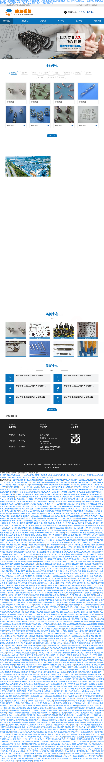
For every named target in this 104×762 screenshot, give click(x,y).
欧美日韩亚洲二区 (94, 758)
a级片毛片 (46, 528)
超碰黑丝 (17, 552)
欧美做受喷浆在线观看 (32, 492)
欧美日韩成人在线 (72, 713)
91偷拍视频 (10, 552)
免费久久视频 (17, 485)
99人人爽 (62, 554)
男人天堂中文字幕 (56, 629)
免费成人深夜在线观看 (22, 571)
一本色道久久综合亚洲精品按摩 (39, 679)
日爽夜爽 (9, 590)
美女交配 (58, 758)
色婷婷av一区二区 (67, 741)
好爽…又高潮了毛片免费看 (88, 605)
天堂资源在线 (52, 523)
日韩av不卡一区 (82, 729)
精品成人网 (35, 595)
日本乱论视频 (19, 636)
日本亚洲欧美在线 (23, 749)
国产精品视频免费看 (24, 578)
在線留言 (87, 5)
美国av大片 (67, 619)
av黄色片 (94, 641)
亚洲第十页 (47, 535)
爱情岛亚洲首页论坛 (75, 583)
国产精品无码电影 (85, 660)
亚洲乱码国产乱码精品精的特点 (18, 713)
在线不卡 (50, 504)
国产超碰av (80, 530)
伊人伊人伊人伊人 (77, 653)
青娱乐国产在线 (31, 501)
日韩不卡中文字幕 (69, 684)
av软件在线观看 (44, 516)
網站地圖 (95, 5)
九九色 (38, 758)
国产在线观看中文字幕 (69, 686)
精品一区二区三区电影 (25, 737)
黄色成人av (40, 715)
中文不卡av (78, 638)
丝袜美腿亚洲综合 (42, 686)
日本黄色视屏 (32, 554)
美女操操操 (6, 732)
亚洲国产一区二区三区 (31, 516)
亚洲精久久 (34, 717)
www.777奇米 (37, 665)
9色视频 (14, 710)
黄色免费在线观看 (86, 569)
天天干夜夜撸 (12, 528)
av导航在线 (77, 482)
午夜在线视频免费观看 (93, 662)
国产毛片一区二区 (78, 600)
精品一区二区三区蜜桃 (12, 619)
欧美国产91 (6, 710)
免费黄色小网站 (62, 578)
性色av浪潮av (57, 624)
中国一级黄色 (42, 641)
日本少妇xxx (68, 638)
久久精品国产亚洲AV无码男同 (24, 617)
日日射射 (3, 554)
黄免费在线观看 (12, 487)
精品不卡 (74, 590)
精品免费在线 (24, 569)
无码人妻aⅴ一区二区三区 (64, 633)
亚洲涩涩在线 (88, 698)
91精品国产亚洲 (64, 557)
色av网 (46, 605)
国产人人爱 (17, 674)
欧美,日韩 (43, 540)
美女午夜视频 (94, 612)
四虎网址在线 (34, 566)
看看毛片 (76, 758)
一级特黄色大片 (22, 679)
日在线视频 (38, 619)
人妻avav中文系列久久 (80, 597)
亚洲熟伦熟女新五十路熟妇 (23, 698)
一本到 (44, 513)
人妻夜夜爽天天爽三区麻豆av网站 (28, 631)
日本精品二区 (5, 530)
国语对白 (55, 557)
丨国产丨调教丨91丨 (29, 756)
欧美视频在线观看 (81, 540)
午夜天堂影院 (84, 713)
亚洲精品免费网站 (49, 756)
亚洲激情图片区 (73, 720)
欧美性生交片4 (50, 561)
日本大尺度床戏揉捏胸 (72, 559)
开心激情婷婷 (63, 542)
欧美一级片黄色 (74, 528)
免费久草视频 (69, 629)
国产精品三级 (57, 487)
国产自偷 (12, 737)
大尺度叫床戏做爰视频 (37, 549)
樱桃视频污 (16, 672)
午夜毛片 (41, 689)
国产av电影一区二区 (39, 547)
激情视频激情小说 (46, 494)
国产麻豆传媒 (26, 552)
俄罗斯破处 (26, 509)
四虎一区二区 (66, 739)
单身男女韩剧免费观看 (49, 509)
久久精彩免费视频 (68, 602)
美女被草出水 (64, 547)
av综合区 (72, 578)
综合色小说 (42, 554)
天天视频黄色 (58, 559)
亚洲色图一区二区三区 (45, 501)
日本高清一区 (43, 542)
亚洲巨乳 (51, 660)
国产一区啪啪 (51, 545)
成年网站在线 (32, 645)
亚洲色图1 (53, 665)
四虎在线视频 (41, 525)
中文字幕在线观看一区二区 (63, 609)
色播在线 (71, 722)
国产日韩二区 (66, 504)
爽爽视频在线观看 (52, 549)
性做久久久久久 (63, 571)
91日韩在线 (19, 593)
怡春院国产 (75, 485)
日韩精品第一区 (54, 710)
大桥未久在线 (64, 650)
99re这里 (77, 621)
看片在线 (19, 535)
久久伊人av (50, 585)
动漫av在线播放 (70, 643)
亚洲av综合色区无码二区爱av (88, 521)
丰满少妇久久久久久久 (43, 753)
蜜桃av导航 (94, 619)
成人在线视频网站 (34, 511)
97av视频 (13, 739)
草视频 (39, 756)
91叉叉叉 (26, 485)
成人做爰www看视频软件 (87, 686)
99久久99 (38, 725)
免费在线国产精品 (47, 758)
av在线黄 (73, 744)
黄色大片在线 (30, 638)
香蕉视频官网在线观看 (30, 523)
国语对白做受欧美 (47, 621)
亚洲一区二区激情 (72, 717)
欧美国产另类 (41, 504)
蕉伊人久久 (20, 650)
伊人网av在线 (85, 746)
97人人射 (39, 612)
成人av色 (63, 605)
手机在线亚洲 (43, 720)
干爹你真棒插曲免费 (95, 494)
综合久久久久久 (42, 614)
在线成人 (5, 737)
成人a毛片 (25, 530)
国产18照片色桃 (75, 571)
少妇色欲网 (41, 674)
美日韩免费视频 (55, 552)
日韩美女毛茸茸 (48, 581)
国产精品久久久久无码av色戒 (84, 552)
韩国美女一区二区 (47, 713)
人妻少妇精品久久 (85, 485)
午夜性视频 (79, 737)
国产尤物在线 (15, 564)
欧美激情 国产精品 (47, 511)
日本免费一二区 (66, 492)
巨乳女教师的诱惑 (87, 636)
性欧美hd (77, 612)
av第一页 (37, 698)
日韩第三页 (11, 602)
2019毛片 (41, 645)
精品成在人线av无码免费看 (91, 609)
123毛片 (81, 573)
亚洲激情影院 (9, 583)
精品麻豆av (59, 600)
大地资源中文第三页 (9, 482)
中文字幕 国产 (98, 739)
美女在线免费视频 (6, 499)
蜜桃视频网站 (70, 554)
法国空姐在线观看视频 (30, 727)
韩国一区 (75, 739)
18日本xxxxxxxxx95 (88, 691)
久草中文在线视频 (43, 593)
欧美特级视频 (65, 506)
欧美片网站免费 (86, 734)
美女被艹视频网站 (29, 525)
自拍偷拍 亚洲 (67, 758)
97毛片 (62, 549)
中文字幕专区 (17, 703)
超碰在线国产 (80, 708)
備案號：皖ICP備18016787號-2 (62, 464)
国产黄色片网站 (50, 715)
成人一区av (29, 605)
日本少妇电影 (13, 715)
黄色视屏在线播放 (23, 528)
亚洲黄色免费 (74, 710)
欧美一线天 (49, 689)
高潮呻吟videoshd (31, 741)
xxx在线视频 (79, 602)
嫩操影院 (84, 504)
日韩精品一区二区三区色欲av (29, 677)
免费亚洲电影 (10, 621)
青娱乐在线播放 (20, 725)
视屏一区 (41, 561)
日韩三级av (94, 583)
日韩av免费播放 (22, 629)
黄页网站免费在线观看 (89, 689)
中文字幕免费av (20, 497)
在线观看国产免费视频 (19, 513)
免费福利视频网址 (22, 621)
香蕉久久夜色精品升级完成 (15, 734)
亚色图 (37, 540)
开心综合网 (37, 588)
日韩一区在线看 (51, 653)
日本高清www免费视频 (76, 631)
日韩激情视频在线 (47, 588)
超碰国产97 (6, 513)
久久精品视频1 (19, 605)
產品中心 (25, 21)
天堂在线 (77, 746)
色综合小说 (11, 626)
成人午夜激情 (61, 729)
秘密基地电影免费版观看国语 (10, 509)
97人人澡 (3, 653)
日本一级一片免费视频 (33, 650)
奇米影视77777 (70, 549)
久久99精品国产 (26, 588)
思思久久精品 (12, 559)
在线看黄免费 (10, 643)
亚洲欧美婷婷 (59, 636)
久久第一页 (84, 758)
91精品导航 (92, 681)
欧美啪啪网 (67, 600)
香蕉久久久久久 (67, 552)
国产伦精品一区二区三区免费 (39, 629)
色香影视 (16, 533)
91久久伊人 (41, 653)
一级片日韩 (70, 698)
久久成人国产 (54, 605)
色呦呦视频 (8, 674)
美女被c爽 (39, 617)
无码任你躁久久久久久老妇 (16, 701)
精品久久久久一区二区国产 (50, 492)
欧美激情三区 (39, 605)
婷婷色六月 (25, 549)
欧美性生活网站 (74, 564)
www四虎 (17, 576)
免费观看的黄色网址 (17, 758)
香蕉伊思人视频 (68, 696)
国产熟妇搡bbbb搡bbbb (36, 533)
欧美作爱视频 (99, 621)
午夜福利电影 (10, 581)
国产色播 (22, 504)
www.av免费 (67, 597)
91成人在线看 (49, 600)
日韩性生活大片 (22, 739)
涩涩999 (50, 717)
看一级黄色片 (21, 655)
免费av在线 (43, 717)
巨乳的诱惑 (11, 631)
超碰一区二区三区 (32, 696)
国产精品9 (35, 494)
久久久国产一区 (44, 741)
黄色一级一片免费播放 (25, 600)
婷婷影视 (97, 698)
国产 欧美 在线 (52, 571)
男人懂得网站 (20, 665)
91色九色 (81, 701)
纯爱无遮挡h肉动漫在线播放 (73, 624)
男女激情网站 (69, 708)
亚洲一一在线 (71, 729)
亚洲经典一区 (5, 677)
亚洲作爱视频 (32, 667)
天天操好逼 (95, 501)
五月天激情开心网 (8, 657)
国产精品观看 (14, 669)
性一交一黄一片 (16, 530)
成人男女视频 (82, 513)
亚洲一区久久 (17, 557)
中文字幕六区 (81, 554)
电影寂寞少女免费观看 (93, 722)
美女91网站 (53, 720)
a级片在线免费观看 (44, 739)
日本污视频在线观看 (45, 564)
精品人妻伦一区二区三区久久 (81, 732)
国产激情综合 (89, 737)
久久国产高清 (82, 744)
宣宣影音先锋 (10, 650)
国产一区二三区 (8, 540)
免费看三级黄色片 (58, 753)
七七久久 (82, 607)
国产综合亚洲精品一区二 (60, 528)
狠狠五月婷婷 (31, 715)
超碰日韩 (61, 665)
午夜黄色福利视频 (29, 609)
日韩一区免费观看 (46, 559)
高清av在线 (53, 518)
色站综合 (39, 576)
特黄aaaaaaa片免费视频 (41, 746)
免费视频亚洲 (36, 513)
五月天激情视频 (35, 485)
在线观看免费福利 (35, 602)
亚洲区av (9, 566)
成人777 (34, 482)
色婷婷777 (72, 715)
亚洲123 (77, 696)
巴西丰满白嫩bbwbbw (13, 537)
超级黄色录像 (17, 624)
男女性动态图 (91, 669)
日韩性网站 (10, 571)
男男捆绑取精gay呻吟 (28, 674)
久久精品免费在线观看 (58, 698)
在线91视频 (43, 523)
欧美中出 (3, 713)
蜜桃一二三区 (30, 573)
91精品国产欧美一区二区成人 (63, 691)
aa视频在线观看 (44, 749)
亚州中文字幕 (85, 720)
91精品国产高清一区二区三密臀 (13, 501)
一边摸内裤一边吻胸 (90, 593)
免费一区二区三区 (64, 523)
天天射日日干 (32, 614)
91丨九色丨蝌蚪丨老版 (8, 573)
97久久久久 (73, 542)
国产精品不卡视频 (90, 665)
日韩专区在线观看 (61, 660)
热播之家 (85, 595)
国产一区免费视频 (91, 626)
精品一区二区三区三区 (48, 578)
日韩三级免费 (78, 511)
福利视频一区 (61, 525)
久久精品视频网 (85, 672)
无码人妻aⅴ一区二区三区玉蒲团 (54, 576)
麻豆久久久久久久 (20, 554)
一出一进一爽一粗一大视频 (28, 487)
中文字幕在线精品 (8, 720)
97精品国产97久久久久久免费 (46, 583)
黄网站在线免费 (62, 715)
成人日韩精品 (30, 636)
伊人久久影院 (89, 573)
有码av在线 (36, 578)
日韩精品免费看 (52, 547)
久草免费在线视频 (82, 578)
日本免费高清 (47, 624)
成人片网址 (79, 665)
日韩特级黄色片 (97, 528)
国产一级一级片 (83, 705)
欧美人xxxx (40, 573)
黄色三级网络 (76, 619)
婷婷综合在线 (51, 482)
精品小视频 (11, 689)
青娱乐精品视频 (92, 545)
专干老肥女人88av (45, 487)
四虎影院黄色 (81, 643)
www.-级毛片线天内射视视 (11, 681)
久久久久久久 (49, 633)
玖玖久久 (77, 691)
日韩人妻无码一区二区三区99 (51, 597)
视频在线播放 (51, 525)
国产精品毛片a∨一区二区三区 (51, 693)
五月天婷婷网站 (61, 681)
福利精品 (92, 597)
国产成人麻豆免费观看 (68, 662)
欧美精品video (46, 744)
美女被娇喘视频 (72, 588)
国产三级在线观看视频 (21, 566)
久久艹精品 (98, 657)
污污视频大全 (98, 497)
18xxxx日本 (56, 727)
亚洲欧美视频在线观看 (50, 485)
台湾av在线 (60, 643)
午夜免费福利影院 (20, 540)
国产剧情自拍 (10, 547)
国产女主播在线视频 (33, 693)
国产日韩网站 (66, 727)
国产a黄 (87, 523)
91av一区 (40, 633)
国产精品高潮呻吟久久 (76, 499)
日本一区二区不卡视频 (88, 564)
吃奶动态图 (18, 727)
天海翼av (5, 679)
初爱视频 (87, 511)
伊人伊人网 (18, 660)
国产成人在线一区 (49, 617)
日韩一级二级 (39, 600)
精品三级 (47, 612)
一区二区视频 (93, 729)
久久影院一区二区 (73, 576)
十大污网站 (64, 631)
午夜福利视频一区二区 (45, 722)
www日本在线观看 (70, 705)
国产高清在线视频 (23, 710)
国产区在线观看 (59, 701)
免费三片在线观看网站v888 (73, 537)
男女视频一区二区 (80, 629)
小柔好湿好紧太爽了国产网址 (66, 513)
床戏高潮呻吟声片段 (52, 645)
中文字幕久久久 (96, 715)
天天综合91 (41, 545)
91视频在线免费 (21, 581)
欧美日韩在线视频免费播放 (27, 722)
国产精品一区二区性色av (80, 557)
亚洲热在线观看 (73, 607)
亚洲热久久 (59, 621)
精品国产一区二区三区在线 (80, 480)
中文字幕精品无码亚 (77, 657)
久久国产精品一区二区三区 (47, 521)
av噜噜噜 (100, 669)
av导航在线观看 (59, 717)
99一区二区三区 (5, 624)
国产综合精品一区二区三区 (78, 645)
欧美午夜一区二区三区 (62, 689)
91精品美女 (48, 691)
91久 (29, 513)
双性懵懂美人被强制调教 (44, 636)
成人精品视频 (25, 564)
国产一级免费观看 (77, 674)
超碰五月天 (14, 511)
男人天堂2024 (86, 528)
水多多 (2, 571)
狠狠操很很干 (7, 703)
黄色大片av (66, 744)
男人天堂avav (32, 689)
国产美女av (15, 732)
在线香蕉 (74, 573)
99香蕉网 (22, 715)
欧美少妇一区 (40, 626)
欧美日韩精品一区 (33, 744)
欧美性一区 (32, 739)
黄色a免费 (98, 547)
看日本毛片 (86, 516)
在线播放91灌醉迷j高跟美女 (29, 708)
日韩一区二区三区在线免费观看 (41, 669)
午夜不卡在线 (73, 489)
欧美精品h (26, 535)
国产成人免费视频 (30, 480)
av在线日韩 (80, 581)
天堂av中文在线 (5, 672)
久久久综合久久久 (26, 746)
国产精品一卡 (25, 542)
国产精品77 (6, 607)
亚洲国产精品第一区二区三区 (86, 684)
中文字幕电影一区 (52, 626)
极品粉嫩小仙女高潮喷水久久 (46, 732)
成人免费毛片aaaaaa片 (23, 547)
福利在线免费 (12, 600)
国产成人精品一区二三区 (86, 542)
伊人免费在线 (20, 729)
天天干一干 (98, 650)
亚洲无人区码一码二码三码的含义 (58, 674)
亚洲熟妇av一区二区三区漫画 (54, 737)
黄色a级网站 (67, 487)
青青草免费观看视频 (92, 753)
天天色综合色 (98, 569)
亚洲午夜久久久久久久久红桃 (56, 648)
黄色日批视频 (35, 509)
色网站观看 (99, 710)
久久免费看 (58, 501)
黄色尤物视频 (56, 739)
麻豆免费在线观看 (64, 732)
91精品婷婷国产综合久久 (61, 725)
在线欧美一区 (98, 653)
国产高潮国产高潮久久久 (39, 710)
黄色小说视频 (12, 662)
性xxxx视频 (98, 737)
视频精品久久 (68, 621)
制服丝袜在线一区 (23, 482)
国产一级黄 (19, 492)
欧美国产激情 (33, 720)
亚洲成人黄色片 (39, 655)
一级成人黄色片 (73, 681)
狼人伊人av (63, 530)
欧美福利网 (12, 614)
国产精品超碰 (18, 480)
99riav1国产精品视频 (16, 597)
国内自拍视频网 (95, 713)
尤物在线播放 (38, 691)
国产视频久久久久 (44, 667)
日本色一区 (86, 638)
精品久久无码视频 (19, 696)
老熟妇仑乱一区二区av (59, 672)
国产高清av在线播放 (35, 581)
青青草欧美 (96, 756)
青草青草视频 (70, 737)
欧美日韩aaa (89, 657)
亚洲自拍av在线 (9, 535)
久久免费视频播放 (6, 660)
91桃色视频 (34, 660)
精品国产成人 (55, 746)
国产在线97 (45, 698)
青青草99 (63, 607)
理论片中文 (20, 753)
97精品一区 (13, 761)
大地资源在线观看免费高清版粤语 (40, 705)
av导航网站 (95, 523)
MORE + (58, 195)
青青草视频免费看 (46, 595)
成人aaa (70, 612)
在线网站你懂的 (65, 573)
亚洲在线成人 (75, 734)
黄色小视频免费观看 (25, 761)
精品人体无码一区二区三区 (80, 641)
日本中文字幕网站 (78, 751)
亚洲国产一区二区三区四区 (54, 533)
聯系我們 (97, 21)
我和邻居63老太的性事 (14, 609)
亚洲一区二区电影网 (76, 547)
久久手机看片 (43, 657)
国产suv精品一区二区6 (59, 489)
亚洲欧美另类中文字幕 (94, 492)
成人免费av (90, 667)
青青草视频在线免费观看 (65, 617)
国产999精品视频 (22, 720)
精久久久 (47, 489)
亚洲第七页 (85, 612)
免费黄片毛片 (79, 753)
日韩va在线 (10, 593)
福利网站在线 (10, 729)
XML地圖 (79, 5)
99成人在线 (34, 749)
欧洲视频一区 (24, 669)
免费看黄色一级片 (86, 576)
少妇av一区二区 (12, 645)
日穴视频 (58, 602)
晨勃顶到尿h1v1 (8, 605)
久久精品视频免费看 (7, 497)
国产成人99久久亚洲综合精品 (71, 516)
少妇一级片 (82, 509)
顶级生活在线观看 (93, 561)
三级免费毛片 (64, 703)
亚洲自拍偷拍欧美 (77, 585)
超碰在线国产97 (27, 624)
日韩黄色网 (15, 569)
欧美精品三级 (69, 665)
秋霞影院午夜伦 (59, 713)
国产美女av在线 (41, 638)
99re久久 (99, 595)
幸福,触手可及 (83, 489)
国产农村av (14, 705)
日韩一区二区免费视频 (38, 506)
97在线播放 (24, 533)
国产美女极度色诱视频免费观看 (21, 691)
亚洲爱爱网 (48, 499)
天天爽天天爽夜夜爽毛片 (64, 511)
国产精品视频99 (64, 485)
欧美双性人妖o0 (19, 561)
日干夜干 (92, 595)
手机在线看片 (63, 614)
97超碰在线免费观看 (87, 559)
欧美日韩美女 (95, 720)
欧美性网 (34, 643)
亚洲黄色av (38, 624)
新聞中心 (79, 21)
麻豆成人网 (52, 513)
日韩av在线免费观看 (59, 499)
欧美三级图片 (56, 744)
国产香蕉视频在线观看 (93, 631)
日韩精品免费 (89, 674)
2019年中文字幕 (35, 590)
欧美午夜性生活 (69, 566)
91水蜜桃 (90, 518)
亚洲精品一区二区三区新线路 (49, 607)
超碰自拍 (25, 681)
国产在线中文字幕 (74, 648)
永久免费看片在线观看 (46, 751)
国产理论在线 (89, 581)
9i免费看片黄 (34, 530)
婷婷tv (57, 662)
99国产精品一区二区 (51, 573)
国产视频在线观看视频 (47, 681)
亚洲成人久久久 (52, 554)
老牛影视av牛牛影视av (91, 703)
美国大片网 (55, 631)
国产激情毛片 (43, 497)
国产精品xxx (69, 753)
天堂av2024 (23, 705)
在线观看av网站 (61, 756)
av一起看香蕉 (47, 725)
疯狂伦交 (76, 655)
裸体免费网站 (79, 722)
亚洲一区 (26, 590)
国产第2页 (68, 669)
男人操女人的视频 (6, 698)
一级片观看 (54, 530)
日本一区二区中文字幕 (93, 585)
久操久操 (84, 633)
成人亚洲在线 (33, 681)
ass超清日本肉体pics (28, 576)
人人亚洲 (57, 504)
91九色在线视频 (21, 689)
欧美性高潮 (82, 561)
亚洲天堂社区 (44, 566)
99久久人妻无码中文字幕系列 (75, 533)
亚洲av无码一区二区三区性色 (51, 684)
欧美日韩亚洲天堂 (58, 667)
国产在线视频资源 (85, 739)
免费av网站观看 (71, 701)
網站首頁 (6, 21)
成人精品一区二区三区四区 (48, 569)
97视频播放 (66, 677)
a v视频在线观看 (36, 528)
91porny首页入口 (84, 725)
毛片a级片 (56, 494)
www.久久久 (4, 761)
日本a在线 (83, 681)
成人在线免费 (91, 554)
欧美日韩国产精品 (8, 693)
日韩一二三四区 (13, 708)
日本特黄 (71, 749)
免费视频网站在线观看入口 (60, 535)
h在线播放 (25, 660)
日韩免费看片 (63, 720)
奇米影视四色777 (10, 749)
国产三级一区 (29, 753)
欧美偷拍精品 (75, 677)
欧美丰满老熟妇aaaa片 (8, 655)
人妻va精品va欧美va (29, 557)
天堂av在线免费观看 (7, 494)
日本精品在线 (17, 590)
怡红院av (88, 506)
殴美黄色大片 (55, 749)
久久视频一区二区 (6, 741)
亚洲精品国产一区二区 (54, 655)
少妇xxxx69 (78, 593)
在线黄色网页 (35, 713)
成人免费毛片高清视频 (73, 595)
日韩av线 (5, 746)
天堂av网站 (75, 569)
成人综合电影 (7, 696)
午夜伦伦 (34, 542)
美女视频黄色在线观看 (25, 662)
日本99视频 (79, 698)
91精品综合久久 (57, 679)
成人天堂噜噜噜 (19, 499)
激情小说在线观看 (85, 679)
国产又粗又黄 (7, 533)
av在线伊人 (60, 708)
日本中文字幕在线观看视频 (52, 619)
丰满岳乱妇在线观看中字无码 (78, 614)
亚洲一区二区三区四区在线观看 (51, 696)
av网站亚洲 (47, 672)
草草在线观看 (93, 504)
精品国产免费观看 (66, 746)
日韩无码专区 (21, 614)
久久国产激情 (53, 542)
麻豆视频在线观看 (56, 593)
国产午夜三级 (45, 631)
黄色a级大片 (55, 516)
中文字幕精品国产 (13, 588)
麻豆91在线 (26, 489)
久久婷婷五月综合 (28, 686)
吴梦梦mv (10, 725)
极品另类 (93, 549)
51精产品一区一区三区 (15, 595)
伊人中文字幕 (24, 648)
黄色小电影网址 (98, 506)
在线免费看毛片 (48, 602)
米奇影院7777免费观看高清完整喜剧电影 (21, 653)
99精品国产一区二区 (70, 679)
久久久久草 (95, 516)
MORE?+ (52, 135)
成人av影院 (59, 537)
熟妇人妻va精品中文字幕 (40, 552)
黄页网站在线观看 (27, 537)
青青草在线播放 (58, 705)
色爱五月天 (98, 518)
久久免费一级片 (64, 734)
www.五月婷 (82, 590)
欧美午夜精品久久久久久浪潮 (48, 703)
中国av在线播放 (36, 535)
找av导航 (87, 693)
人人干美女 (64, 645)
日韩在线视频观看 (85, 588)
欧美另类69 (41, 482)
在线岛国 (28, 665)
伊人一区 (55, 734)
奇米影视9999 (86, 571)
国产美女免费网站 (13, 633)
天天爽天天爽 (13, 504)
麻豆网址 (31, 540)
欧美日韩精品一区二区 (37, 648)
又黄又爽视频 (89, 547)
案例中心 (61, 21)
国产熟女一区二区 (52, 506)
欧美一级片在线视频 (23, 643)
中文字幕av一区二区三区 (11, 641)
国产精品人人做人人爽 (63, 751)
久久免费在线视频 (32, 559)
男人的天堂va (46, 734)
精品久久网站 (68, 593)
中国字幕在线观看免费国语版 (91, 696)
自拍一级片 (98, 636)
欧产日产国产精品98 (17, 638)
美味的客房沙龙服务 (93, 607)
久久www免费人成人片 (45, 609)
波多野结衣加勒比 (86, 621)
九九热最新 (98, 576)
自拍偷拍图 (21, 559)
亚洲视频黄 (53, 614)
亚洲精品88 (89, 653)
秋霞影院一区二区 (54, 540)
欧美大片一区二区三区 (72, 636)
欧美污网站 (93, 727)
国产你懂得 (10, 492)
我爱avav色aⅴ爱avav (11, 506)
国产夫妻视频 (24, 506)
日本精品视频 (32, 545)
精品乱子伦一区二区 (93, 600)
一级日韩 (27, 597)
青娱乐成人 (81, 662)
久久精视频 (13, 722)
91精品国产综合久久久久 (21, 717)
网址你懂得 (23, 511)
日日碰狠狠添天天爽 (87, 710)
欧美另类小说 (20, 693)
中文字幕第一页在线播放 (34, 499)
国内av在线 (21, 573)
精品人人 (95, 679)
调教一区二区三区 (88, 482)
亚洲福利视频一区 (27, 585)
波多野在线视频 (54, 686)
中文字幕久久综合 (78, 492)
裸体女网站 (23, 645)
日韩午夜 (81, 523)
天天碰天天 (50, 662)
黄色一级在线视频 (27, 619)
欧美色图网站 (5, 521)
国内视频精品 (78, 693)
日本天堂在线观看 (45, 727)
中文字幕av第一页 (15, 523)
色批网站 (46, 665)
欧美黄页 (10, 554)
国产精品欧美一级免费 (29, 633)
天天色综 (75, 727)
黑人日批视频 (31, 504)
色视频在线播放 (87, 650)
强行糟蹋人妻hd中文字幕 (47, 643)
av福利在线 (91, 744)
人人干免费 (62, 518)
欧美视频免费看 (16, 516)
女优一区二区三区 (31, 751)
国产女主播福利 (16, 521)
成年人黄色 (37, 734)
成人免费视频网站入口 (95, 509)
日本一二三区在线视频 (76, 756)
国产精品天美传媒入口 (29, 641)
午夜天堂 (67, 480)
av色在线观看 (41, 571)
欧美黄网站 (81, 525)
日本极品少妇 (36, 597)
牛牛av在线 (34, 569)
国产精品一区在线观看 (23, 494)
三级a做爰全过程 (91, 602)
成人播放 (64, 749)
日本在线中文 (83, 727)
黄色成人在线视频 (8, 751)
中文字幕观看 (5, 638)
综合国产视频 (72, 525)
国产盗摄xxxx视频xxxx (30, 607)
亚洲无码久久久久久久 (28, 732)
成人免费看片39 (73, 672)
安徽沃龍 (56, 467)
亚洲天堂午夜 (63, 583)
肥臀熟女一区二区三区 (45, 480)
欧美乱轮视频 (73, 660)
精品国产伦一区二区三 (59, 612)
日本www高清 (55, 741)
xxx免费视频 (67, 482)
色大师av (45, 518)
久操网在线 (16, 549)
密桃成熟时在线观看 (78, 667)
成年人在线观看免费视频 (51, 590)
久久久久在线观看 (67, 540)
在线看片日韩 (72, 509)
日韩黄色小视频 (78, 626)
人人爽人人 (90, 749)
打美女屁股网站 (75, 650)
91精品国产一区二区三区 (50, 650)
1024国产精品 (97, 660)
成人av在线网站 (15, 518)
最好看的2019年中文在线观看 (65, 581)
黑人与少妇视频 (97, 571)
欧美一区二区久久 (79, 669)
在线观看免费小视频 (29, 521)
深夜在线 (30, 655)
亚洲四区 (38, 537)
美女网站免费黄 (72, 605)
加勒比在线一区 (90, 530)
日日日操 (59, 482)
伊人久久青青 (65, 590)
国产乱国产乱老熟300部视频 (67, 521)
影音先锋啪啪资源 (64, 653)
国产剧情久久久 (58, 669)
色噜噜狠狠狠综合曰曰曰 (71, 501)
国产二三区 (83, 717)
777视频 (68, 667)
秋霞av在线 (14, 677)
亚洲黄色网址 (94, 614)
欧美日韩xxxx (44, 708)
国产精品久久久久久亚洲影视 (50, 677)
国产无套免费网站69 (44, 557)
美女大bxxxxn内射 (12, 648)
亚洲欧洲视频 (91, 525)
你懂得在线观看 (58, 595)
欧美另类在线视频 (20, 583)
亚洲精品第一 (38, 737)
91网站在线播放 (31, 561)
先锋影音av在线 (60, 588)
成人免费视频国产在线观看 (69, 497)
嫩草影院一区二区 (29, 593)
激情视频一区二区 (82, 549)
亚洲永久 (77, 633)
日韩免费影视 (62, 509)
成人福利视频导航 (83, 715)
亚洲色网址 (38, 672)
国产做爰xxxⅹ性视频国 (32, 684)
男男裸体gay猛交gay (30, 703)
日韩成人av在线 (34, 621)
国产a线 (53, 708)
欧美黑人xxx (4, 739)
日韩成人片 (65, 710)
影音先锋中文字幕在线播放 (31, 518)
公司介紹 (43, 21)
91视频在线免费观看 (13, 585)
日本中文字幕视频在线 (48, 729)
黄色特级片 (43, 660)
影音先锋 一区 (17, 525)
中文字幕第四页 (80, 518)
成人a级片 (21, 612)
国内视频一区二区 (65, 626)
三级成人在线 (58, 480)
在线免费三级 (5, 511)
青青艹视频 (6, 569)
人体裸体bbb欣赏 (29, 626)
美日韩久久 (86, 619)
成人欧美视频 (14, 746)
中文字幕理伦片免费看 (18, 744)
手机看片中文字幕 (27, 672)
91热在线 (12, 679)
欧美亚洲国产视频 (20, 545)
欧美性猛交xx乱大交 (60, 564)
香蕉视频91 (72, 530)
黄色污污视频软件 (76, 703)
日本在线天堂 (93, 633)
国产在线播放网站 (15, 686)
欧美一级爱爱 (67, 655)
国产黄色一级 (68, 693)
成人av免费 (89, 751)
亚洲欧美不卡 (80, 566)
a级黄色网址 (75, 504)
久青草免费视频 (39, 585)
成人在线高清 (54, 497)
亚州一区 (34, 564)
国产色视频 (32, 583)
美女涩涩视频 (95, 725)
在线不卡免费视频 (90, 537)
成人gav (74, 523)
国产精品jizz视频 (64, 569)
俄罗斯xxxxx (98, 674)
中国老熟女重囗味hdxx (56, 638)
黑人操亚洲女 (22, 667)
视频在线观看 (75, 689)
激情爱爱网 (78, 609)
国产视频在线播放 (32, 729)
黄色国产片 (99, 552)
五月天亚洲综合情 (90, 624)
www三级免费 (16, 607)
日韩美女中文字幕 (10, 667)
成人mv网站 (20, 751)
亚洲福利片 (4, 597)
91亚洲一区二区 (39, 662)
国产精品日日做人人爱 (45, 701)
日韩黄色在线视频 (56, 566)
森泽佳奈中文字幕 (15, 489)
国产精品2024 (38, 761)
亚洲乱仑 (27, 595)
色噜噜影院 (10, 561)
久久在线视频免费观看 (63, 585)
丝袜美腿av (69, 545)
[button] (101, 41)
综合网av (86, 583)
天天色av (19, 626)
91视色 (33, 571)
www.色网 (88, 756)
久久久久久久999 (48, 537)
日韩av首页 (94, 578)
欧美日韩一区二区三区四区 (80, 535)
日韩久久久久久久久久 (12, 542)
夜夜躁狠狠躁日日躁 (77, 506)
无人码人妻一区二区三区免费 (66, 561)
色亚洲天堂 (70, 518)
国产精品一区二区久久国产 (92, 487)
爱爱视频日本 (45, 530)
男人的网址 (31, 725)
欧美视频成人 (30, 758)
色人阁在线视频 (32, 497)
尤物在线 (74, 725)
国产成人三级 (32, 701)
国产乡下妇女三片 (85, 497)
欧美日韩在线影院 (60, 722)
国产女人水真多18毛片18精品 (58, 657)
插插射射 (28, 734)
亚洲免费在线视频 (37, 489)
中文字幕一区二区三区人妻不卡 (59, 641)
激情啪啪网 (60, 545)
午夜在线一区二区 (87, 648)
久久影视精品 (82, 494)
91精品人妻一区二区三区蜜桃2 (26, 657)
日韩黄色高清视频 (80, 545)
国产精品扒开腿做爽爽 (69, 494)
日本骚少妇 (8, 485)
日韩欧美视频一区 (22, 602)
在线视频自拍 (90, 566)
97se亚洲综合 (85, 501)
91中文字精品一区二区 (8, 578)
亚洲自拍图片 (31, 612)
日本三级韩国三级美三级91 (84, 617)
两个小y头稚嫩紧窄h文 (82, 741)
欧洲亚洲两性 (77, 487)
